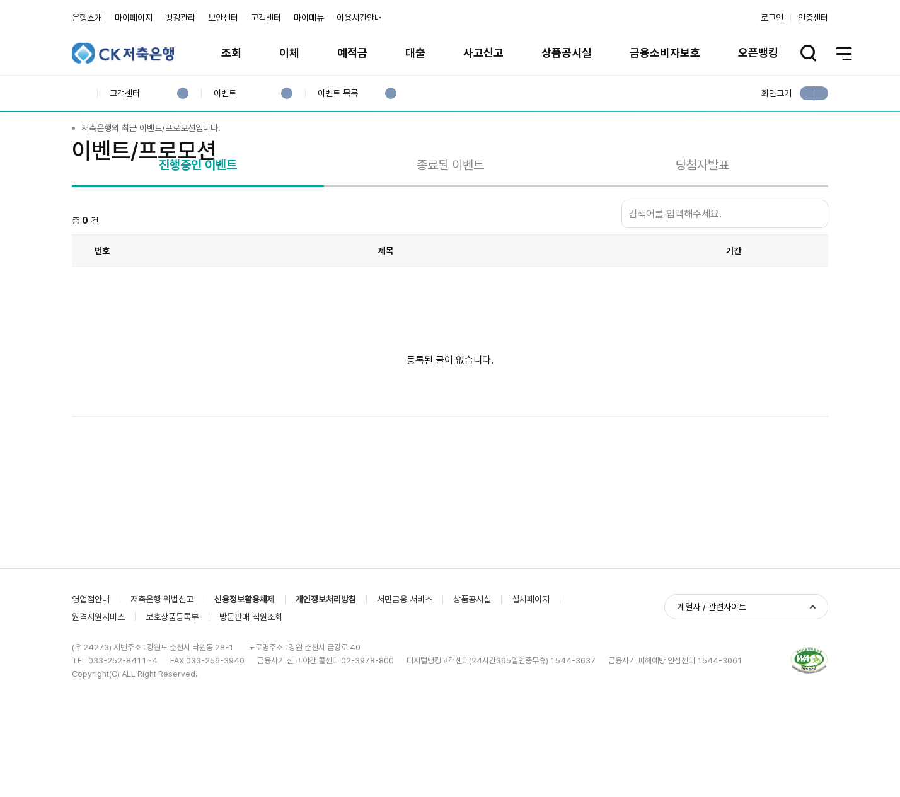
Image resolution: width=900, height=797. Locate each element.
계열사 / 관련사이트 (712, 767)
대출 (415, 52)
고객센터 (266, 17)
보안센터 (223, 17)
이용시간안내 (359, 17)
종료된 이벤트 (450, 233)
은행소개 (87, 17)
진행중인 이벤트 (198, 233)
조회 (231, 52)
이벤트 (224, 93)
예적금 (352, 52)
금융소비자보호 (665, 52)
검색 (815, 283)
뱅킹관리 (180, 17)
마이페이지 (134, 17)
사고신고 (483, 52)
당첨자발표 (702, 233)
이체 (289, 52)
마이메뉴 (309, 17)
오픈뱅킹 (758, 52)
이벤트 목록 (337, 93)
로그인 (772, 17)
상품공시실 (566, 52)
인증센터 (813, 17)
